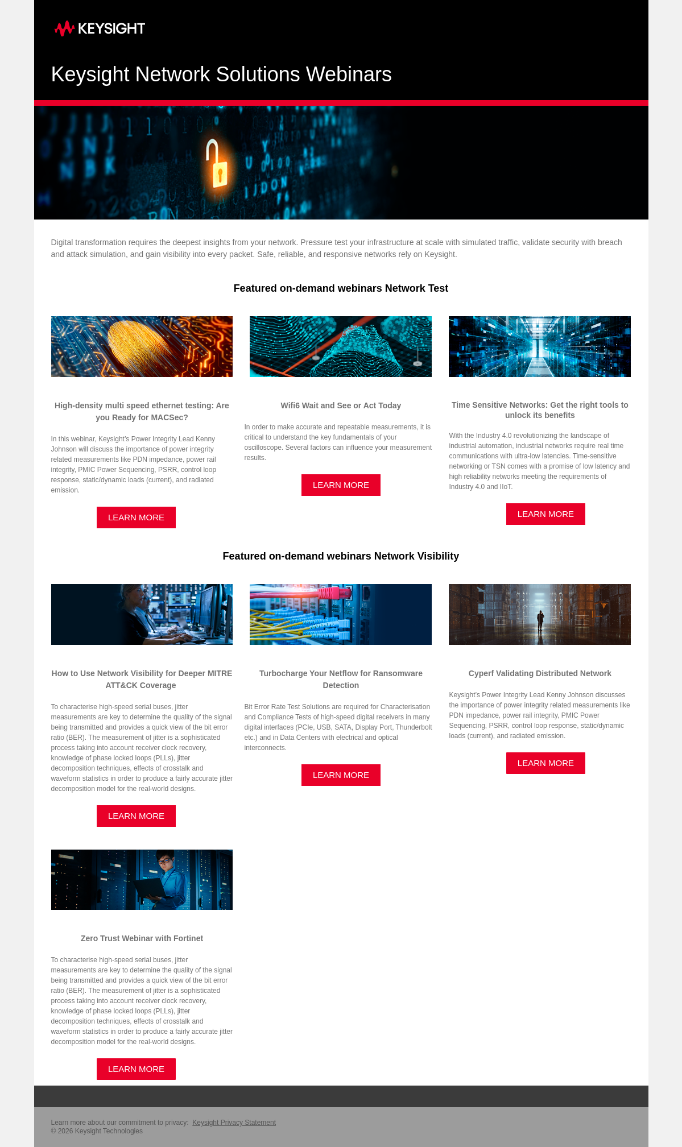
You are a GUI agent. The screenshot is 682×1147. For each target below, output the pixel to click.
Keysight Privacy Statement (234, 1123)
